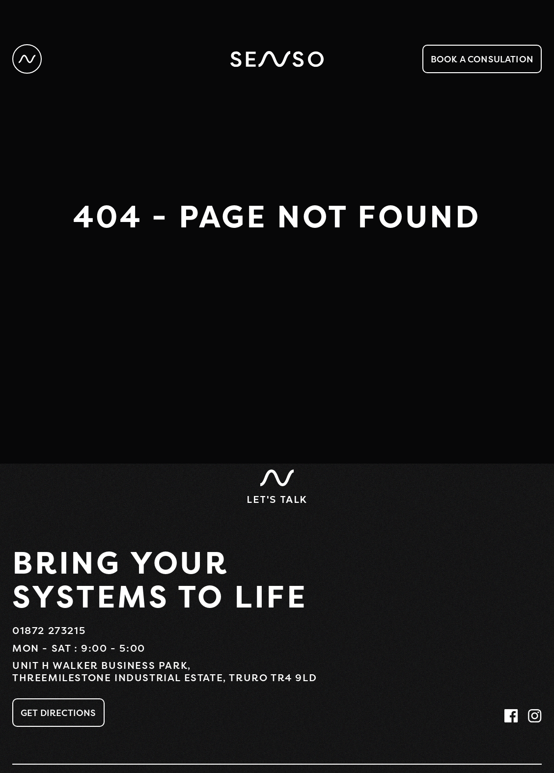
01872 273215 (48, 630)
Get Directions (58, 712)
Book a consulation (482, 59)
